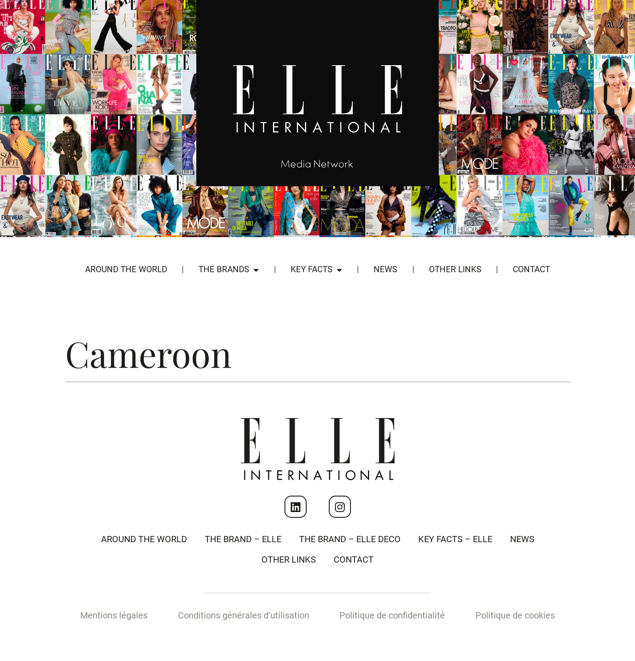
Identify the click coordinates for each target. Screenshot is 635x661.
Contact (531, 269)
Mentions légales (114, 615)
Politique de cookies (515, 615)
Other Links (455, 269)
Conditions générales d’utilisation (243, 615)
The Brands (229, 269)
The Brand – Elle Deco (350, 539)
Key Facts (316, 269)
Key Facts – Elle (455, 539)
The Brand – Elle (243, 539)
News (385, 269)
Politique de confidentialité (392, 615)
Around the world (126, 269)
